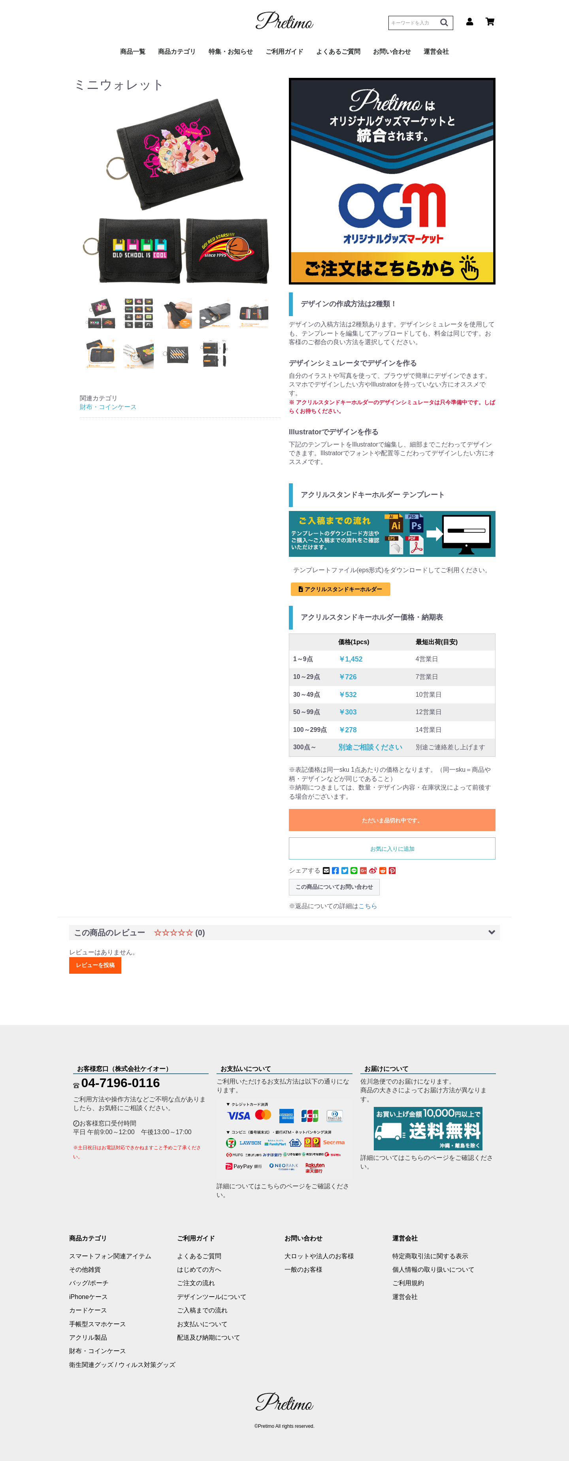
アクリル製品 (88, 1337)
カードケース (88, 1310)
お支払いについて (202, 1324)
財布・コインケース (108, 406)
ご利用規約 (408, 1283)
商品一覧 (132, 51)
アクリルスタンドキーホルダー (340, 589)
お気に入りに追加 (392, 849)
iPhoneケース (88, 1296)
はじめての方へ (199, 1269)
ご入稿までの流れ (202, 1310)
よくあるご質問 (338, 51)
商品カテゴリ (177, 51)
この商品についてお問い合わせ (334, 887)
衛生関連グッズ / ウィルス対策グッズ (122, 1364)
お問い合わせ (392, 51)
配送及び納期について (208, 1337)
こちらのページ (283, 1186)
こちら (367, 906)
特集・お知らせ (231, 51)
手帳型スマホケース (97, 1324)
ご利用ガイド (284, 51)
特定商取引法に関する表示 (430, 1256)
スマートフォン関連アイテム (110, 1256)
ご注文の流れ (196, 1283)
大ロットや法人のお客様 (319, 1256)
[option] (177, 190)
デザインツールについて (212, 1296)
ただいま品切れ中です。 (392, 820)
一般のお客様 (303, 1269)
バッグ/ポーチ (89, 1283)
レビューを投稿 (95, 965)
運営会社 (436, 51)
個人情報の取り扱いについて (433, 1269)
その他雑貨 (85, 1269)
